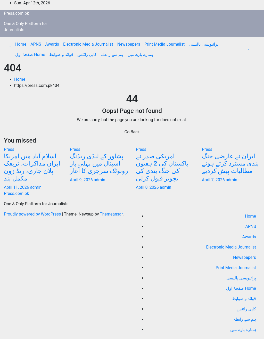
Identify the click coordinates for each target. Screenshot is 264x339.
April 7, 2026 (214, 179)
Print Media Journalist (164, 44)
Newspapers (128, 44)
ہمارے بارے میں (140, 54)
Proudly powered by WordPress (33, 214)
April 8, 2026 (148, 187)
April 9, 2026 (82, 179)
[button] (9, 46)
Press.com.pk (16, 13)
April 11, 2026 (17, 187)
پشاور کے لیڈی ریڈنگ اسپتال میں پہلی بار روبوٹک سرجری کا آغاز (99, 164)
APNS (35, 44)
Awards (52, 44)
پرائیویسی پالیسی (203, 44)
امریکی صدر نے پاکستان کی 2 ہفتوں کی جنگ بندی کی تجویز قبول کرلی (162, 167)
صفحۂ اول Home (30, 54)
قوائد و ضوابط (61, 54)
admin (36, 187)
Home (20, 44)
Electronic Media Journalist (88, 44)
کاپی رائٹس (87, 54)
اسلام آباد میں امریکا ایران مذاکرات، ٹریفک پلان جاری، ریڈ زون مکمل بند (32, 167)
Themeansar (111, 214)
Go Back (131, 131)
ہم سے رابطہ (112, 54)
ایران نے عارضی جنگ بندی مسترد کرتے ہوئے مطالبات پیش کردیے (230, 164)
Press (9, 149)
